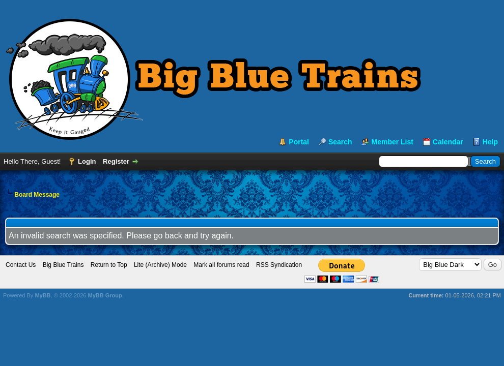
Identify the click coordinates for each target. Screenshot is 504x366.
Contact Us (21, 264)
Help (490, 142)
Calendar (448, 142)
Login (87, 161)
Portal (299, 142)
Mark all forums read (221, 264)
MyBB (42, 295)
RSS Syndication (279, 264)
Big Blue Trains (63, 264)
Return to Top (109, 264)
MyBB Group (105, 295)
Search (340, 142)
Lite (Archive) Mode (160, 264)
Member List (392, 142)
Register (116, 161)
